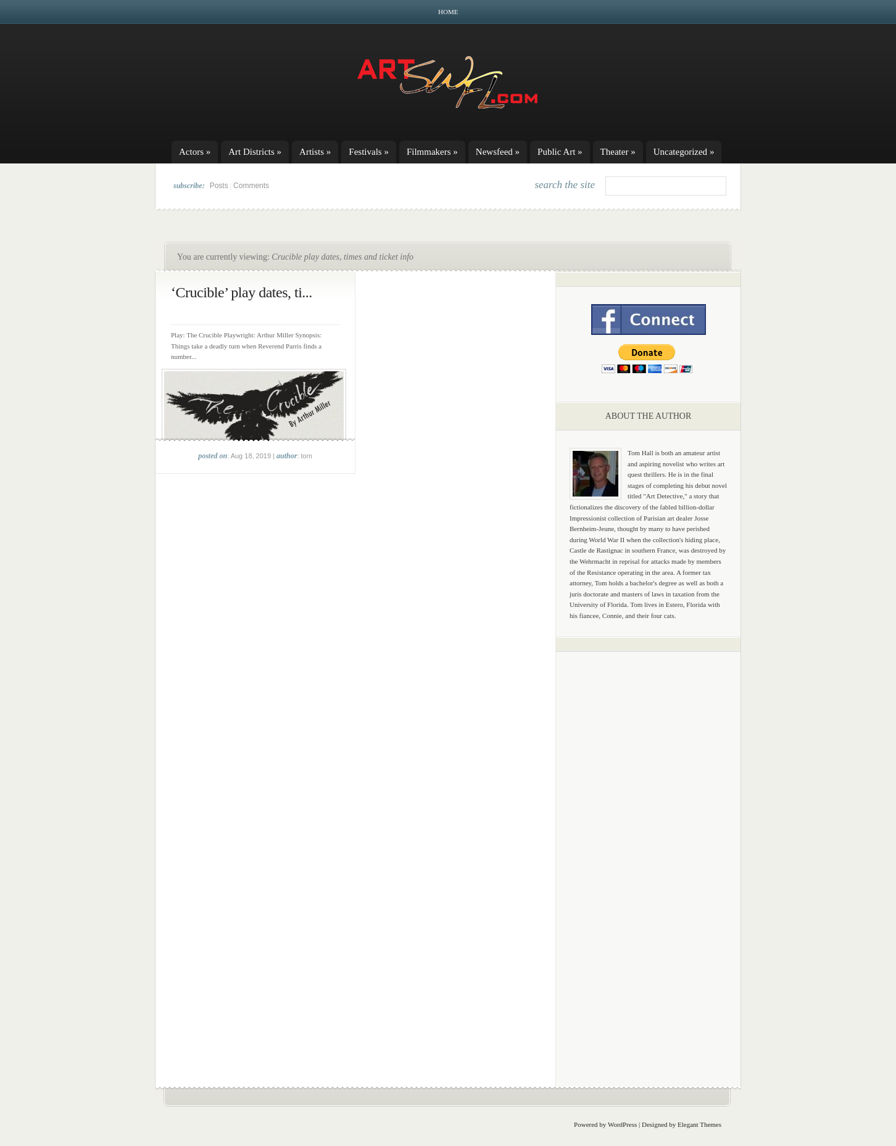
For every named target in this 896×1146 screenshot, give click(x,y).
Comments (251, 185)
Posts (219, 185)
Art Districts (254, 152)
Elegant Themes (699, 1124)
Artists (315, 152)
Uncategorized (684, 152)
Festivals (369, 152)
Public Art (560, 152)
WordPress (622, 1124)
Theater (618, 152)
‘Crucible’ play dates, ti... (241, 292)
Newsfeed (498, 152)
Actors (194, 152)
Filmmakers (432, 152)
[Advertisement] (649, 854)
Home (448, 11)
